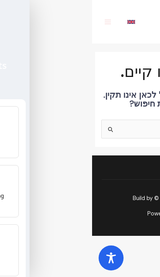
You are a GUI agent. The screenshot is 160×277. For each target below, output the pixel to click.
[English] (40, 22)
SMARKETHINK (101, 198)
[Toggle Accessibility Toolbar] (19, 258)
